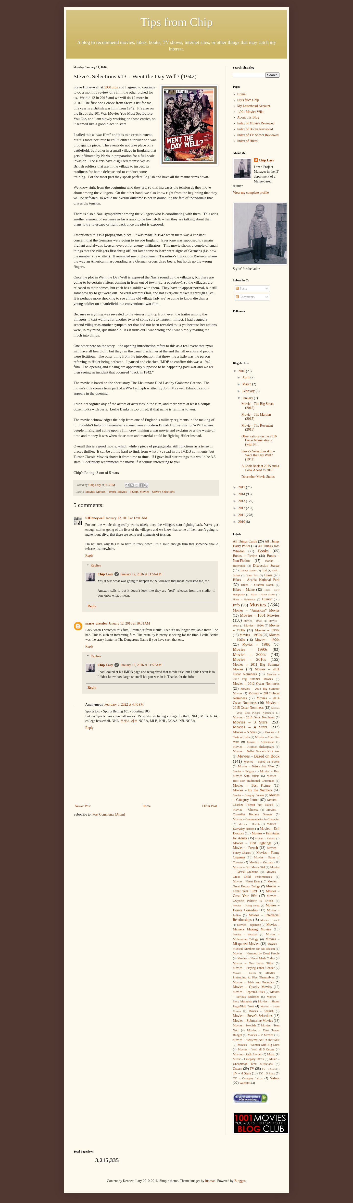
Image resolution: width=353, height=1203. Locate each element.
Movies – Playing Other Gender (254, 968)
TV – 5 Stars (267, 1073)
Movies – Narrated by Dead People (256, 953)
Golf (264, 570)
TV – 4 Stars (242, 1073)
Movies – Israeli (269, 919)
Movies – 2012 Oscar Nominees (256, 684)
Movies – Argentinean (260, 741)
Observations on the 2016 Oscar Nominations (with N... (259, 440)
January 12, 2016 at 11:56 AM (141, 574)
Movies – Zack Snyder (247, 1054)
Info (236, 605)
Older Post (209, 806)
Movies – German (261, 862)
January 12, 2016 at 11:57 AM (141, 665)
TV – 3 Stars (269, 1068)
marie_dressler (96, 623)
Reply (89, 555)
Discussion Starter (266, 565)
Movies (90, 491)
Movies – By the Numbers (252, 790)
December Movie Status (258, 477)
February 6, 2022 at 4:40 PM (124, 704)
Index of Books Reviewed (255, 129)
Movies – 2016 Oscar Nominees (254, 717)
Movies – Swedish (244, 1025)
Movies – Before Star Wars (256, 766)
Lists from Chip (248, 100)
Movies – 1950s (251, 635)
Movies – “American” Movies (256, 610)
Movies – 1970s (267, 640)
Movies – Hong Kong (246, 905)
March (247, 384)
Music (271, 1054)
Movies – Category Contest (248, 795)
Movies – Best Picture (251, 785)
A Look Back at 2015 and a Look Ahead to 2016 (260, 468)
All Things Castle (245, 541)
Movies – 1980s (256, 644)
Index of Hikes (247, 141)
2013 (242, 501)
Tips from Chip (176, 21)
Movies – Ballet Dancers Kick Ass (256, 751)
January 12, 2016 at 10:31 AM (129, 623)
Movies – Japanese (249, 924)
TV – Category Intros (248, 1078)
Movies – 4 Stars (250, 727)
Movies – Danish (249, 823)
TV (252, 1069)
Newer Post (83, 806)
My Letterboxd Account (253, 106)
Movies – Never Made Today (256, 958)
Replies (95, 565)
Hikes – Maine (244, 589)
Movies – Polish (244, 972)
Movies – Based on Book (258, 756)
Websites (245, 1083)
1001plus (111, 87)
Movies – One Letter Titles (253, 963)
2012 (242, 508)
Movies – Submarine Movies (253, 1021)
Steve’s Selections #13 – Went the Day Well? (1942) (258, 455)
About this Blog (248, 117)
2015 (242, 487)
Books (263, 551)
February (248, 391)
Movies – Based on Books (261, 761)
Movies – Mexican (245, 934)
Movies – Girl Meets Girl (249, 867)
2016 (242, 371)
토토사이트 (129, 721)
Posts (241, 288)
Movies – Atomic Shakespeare (253, 746)
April (246, 377)
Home (146, 806)
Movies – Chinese (245, 809)
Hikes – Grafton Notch (257, 585)
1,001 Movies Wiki (250, 112)
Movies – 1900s (252, 620)
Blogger (239, 1181)
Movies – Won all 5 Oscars (256, 1049)
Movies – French (245, 848)
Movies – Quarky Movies (252, 987)
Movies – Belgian (243, 771)
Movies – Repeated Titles (249, 992)
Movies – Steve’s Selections (157, 491)
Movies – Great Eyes (246, 881)
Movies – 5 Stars (245, 732)
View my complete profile (251, 192)
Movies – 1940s (106, 491)
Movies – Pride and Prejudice (253, 982)
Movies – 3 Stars (127, 491)
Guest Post (252, 575)
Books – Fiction (245, 556)
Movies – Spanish (261, 1011)
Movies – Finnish (265, 838)
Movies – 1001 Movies (259, 615)
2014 (242, 494)
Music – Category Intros (248, 1059)
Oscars (237, 1069)
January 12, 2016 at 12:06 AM (126, 518)
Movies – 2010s (249, 659)
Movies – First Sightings (252, 843)
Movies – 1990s (250, 649)
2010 (242, 522)
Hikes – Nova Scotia (263, 594)
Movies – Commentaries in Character (256, 819)
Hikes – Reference (244, 599)
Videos (274, 1078)
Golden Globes (248, 570)
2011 (242, 515)
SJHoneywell (94, 518)
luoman (210, 1181)
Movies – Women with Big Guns (258, 1045)
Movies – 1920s (254, 625)
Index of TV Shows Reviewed (258, 135)
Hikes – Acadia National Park (256, 580)
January (248, 398)
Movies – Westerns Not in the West (256, 1040)
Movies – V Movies (260, 1035)
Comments (245, 297)
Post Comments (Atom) (108, 814)
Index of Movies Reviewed (256, 123)
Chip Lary (105, 574)
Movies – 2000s (249, 654)
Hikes (268, 575)
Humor (267, 599)
